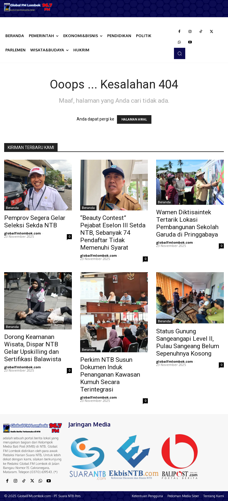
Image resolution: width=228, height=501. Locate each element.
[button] (179, 53)
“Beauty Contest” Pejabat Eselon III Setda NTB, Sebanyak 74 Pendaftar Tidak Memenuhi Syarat (112, 232)
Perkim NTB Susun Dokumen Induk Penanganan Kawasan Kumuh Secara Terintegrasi (110, 374)
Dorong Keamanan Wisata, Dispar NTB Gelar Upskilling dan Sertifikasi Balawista (32, 348)
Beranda (12, 208)
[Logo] (28, 7)
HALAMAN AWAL (134, 119)
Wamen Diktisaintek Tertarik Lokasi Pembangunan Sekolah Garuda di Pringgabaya (187, 223)
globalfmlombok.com (22, 233)
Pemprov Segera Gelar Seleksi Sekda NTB (34, 221)
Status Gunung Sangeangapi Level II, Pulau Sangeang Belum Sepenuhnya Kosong (187, 342)
